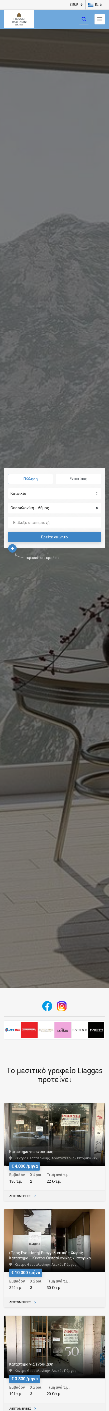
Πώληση (30, 479)
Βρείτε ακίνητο (54, 537)
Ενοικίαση (78, 479)
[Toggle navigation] (99, 19)
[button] (93, 4)
